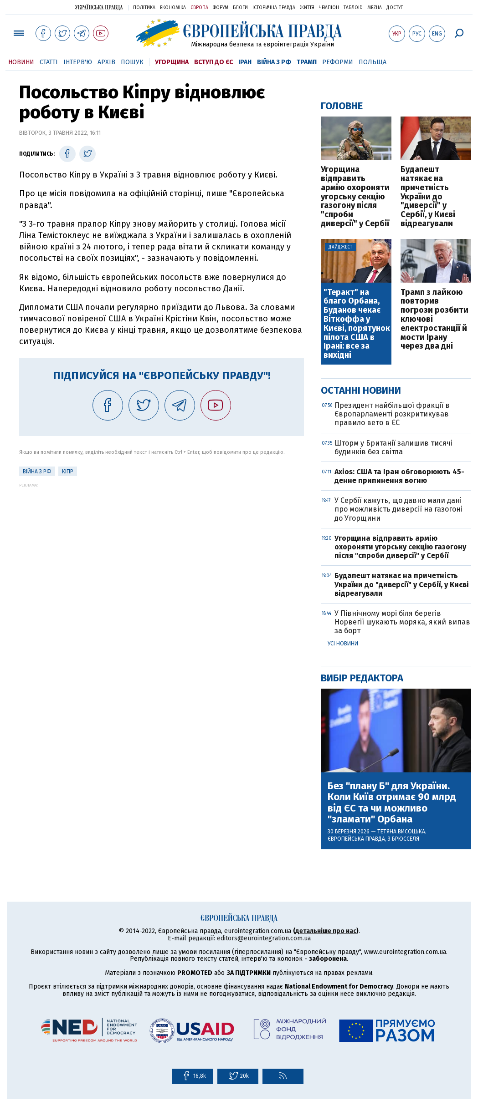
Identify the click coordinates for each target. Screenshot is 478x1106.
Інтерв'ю (77, 62)
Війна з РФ (274, 62)
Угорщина (172, 62)
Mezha (374, 7)
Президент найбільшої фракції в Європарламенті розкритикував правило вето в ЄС (392, 414)
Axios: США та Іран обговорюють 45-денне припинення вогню (399, 476)
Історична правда (273, 7)
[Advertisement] (161, 551)
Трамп (307, 62)
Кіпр (67, 471)
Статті (49, 62)
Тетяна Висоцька (401, 831)
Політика (144, 7)
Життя (307, 7)
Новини (21, 62)
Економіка (173, 7)
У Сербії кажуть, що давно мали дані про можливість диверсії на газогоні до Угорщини (398, 509)
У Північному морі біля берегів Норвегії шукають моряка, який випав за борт (402, 622)
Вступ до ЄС (213, 62)
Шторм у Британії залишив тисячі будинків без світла (393, 447)
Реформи (337, 62)
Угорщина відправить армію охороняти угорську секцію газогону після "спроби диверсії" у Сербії (355, 196)
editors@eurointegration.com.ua (264, 938)
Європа (199, 7)
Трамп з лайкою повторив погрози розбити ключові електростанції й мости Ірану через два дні (434, 319)
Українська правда (99, 7)
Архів (106, 62)
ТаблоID (353, 7)
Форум (220, 7)
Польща (372, 62)
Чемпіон (329, 7)
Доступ (395, 7)
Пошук (132, 62)
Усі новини (343, 643)
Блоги (240, 7)
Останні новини (361, 390)
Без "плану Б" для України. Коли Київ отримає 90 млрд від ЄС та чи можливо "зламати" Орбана (392, 803)
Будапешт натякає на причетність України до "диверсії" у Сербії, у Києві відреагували (428, 196)
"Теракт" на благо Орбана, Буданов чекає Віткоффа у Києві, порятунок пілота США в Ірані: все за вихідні (357, 324)
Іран (245, 62)
